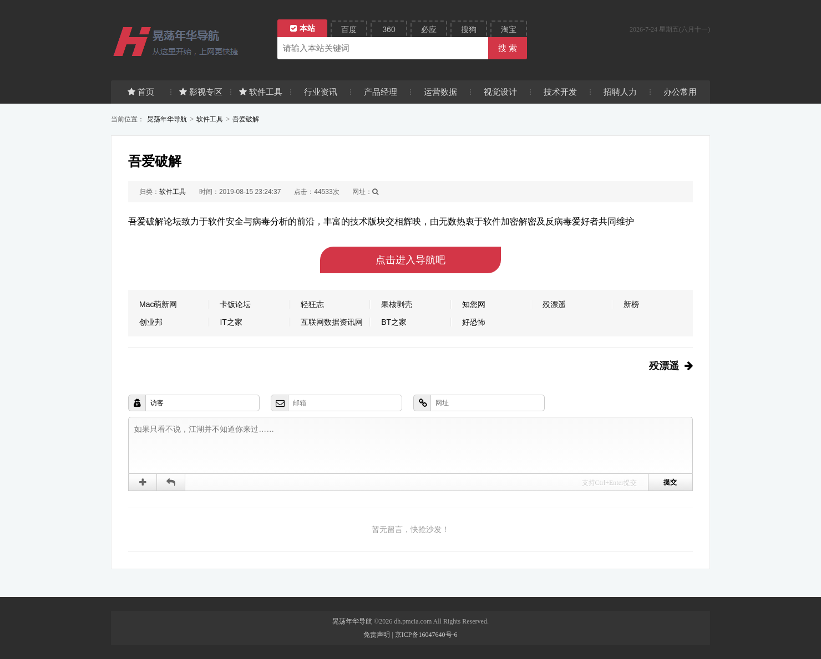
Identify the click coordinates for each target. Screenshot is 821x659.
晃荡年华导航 (167, 119)
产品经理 (380, 91)
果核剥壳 (396, 304)
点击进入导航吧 (410, 259)
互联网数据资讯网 (332, 322)
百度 (349, 29)
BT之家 (394, 322)
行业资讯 (320, 91)
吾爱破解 (245, 119)
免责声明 (376, 634)
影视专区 (200, 91)
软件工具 (260, 91)
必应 (429, 29)
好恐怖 (473, 322)
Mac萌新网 (158, 304)
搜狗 (469, 29)
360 (388, 29)
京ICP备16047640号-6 (426, 634)
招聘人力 (620, 91)
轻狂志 (312, 304)
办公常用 (680, 91)
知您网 (473, 304)
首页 (141, 91)
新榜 (631, 304)
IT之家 (231, 322)
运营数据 (440, 91)
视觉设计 (500, 91)
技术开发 (560, 91)
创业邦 (151, 322)
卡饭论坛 (235, 304)
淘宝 (508, 29)
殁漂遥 (554, 304)
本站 (302, 28)
